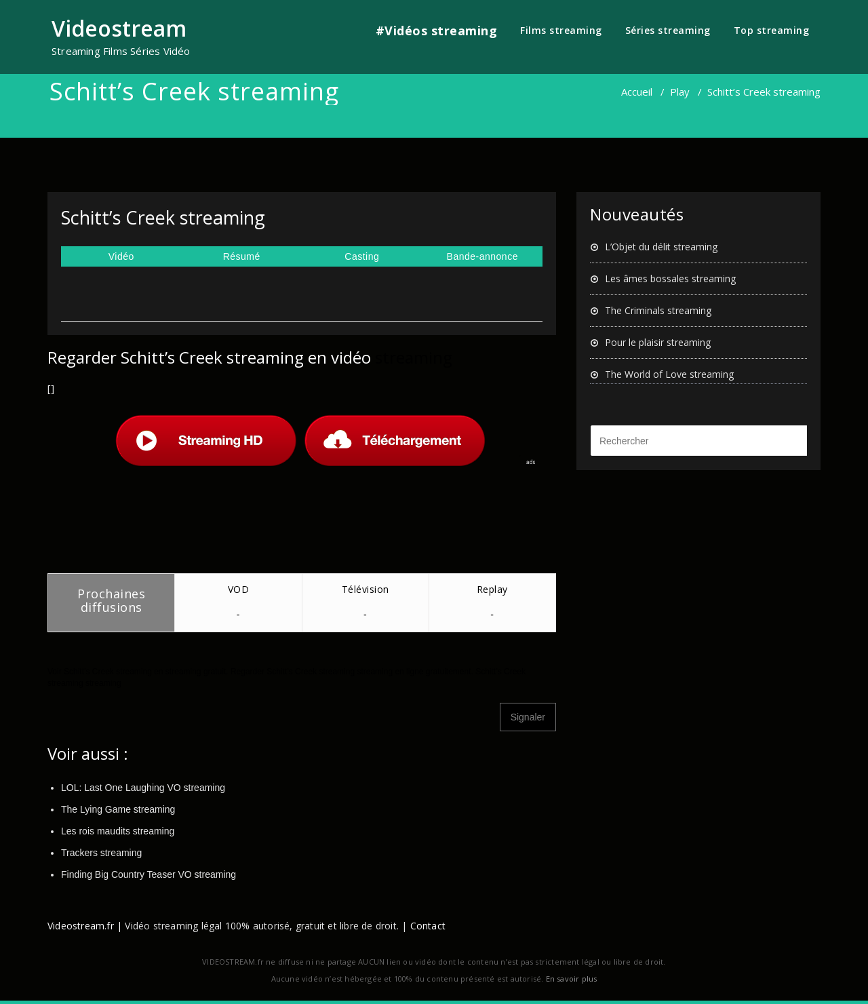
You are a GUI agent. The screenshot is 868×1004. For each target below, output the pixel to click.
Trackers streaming (101, 852)
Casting (361, 256)
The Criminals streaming (658, 310)
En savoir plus (571, 978)
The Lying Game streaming (118, 809)
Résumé (241, 256)
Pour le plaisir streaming (658, 342)
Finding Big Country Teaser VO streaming (148, 874)
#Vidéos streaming (437, 30)
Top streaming (772, 30)
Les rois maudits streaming (117, 831)
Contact (428, 925)
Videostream (119, 28)
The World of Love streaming (669, 374)
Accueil (636, 91)
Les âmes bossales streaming (670, 278)
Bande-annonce (482, 256)
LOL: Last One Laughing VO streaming (143, 787)
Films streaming (561, 30)
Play (680, 91)
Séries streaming (668, 30)
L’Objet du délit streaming (661, 246)
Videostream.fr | (84, 925)
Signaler (528, 717)
